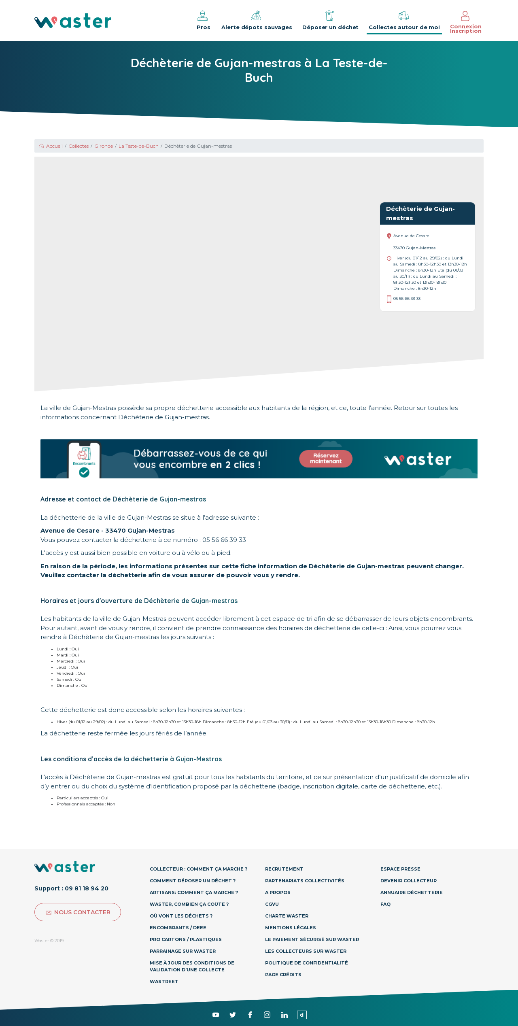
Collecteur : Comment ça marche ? (198, 869)
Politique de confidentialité (306, 963)
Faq (385, 904)
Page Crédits (283, 974)
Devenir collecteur (408, 881)
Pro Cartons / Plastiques (186, 939)
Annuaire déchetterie (411, 892)
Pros (202, 19)
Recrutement (284, 869)
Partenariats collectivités (304, 881)
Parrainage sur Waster (183, 951)
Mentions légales (290, 927)
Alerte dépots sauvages (256, 19)
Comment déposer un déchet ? (193, 881)
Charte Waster (286, 916)
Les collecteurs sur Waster (305, 951)
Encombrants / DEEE (178, 927)
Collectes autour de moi (404, 19)
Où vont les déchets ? (181, 916)
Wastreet (164, 981)
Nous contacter (77, 912)
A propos (278, 892)
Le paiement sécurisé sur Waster (312, 939)
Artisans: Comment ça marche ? (194, 892)
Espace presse (400, 869)
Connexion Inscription (466, 22)
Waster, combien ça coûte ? (189, 904)
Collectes (78, 146)
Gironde (103, 146)
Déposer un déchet (330, 19)
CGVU (272, 904)
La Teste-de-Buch (139, 146)
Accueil (50, 146)
